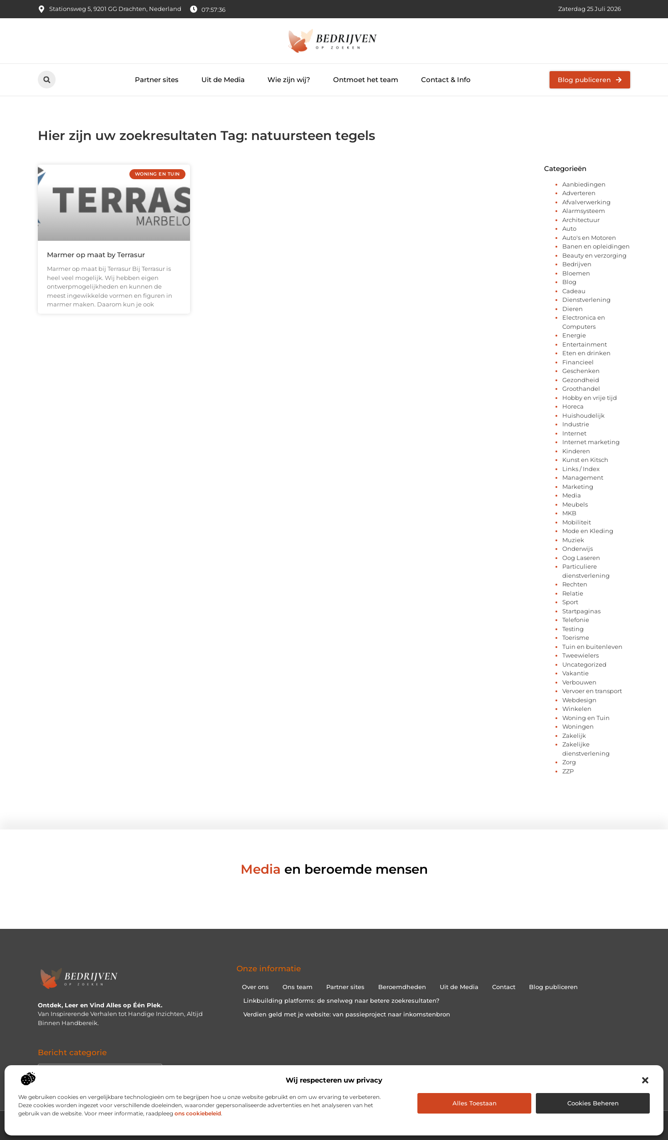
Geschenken (581, 370)
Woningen (578, 726)
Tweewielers (580, 655)
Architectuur (581, 219)
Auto (569, 228)
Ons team (298, 986)
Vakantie (575, 673)
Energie (574, 335)
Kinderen (576, 451)
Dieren (572, 308)
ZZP (568, 771)
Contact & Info (446, 79)
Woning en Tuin (586, 717)
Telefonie (575, 619)
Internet (574, 433)
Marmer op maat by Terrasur (96, 254)
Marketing (577, 486)
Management (582, 477)
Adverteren (579, 193)
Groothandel (581, 388)
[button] (645, 1080)
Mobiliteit (576, 522)
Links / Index (581, 468)
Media (571, 495)
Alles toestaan (474, 1103)
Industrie (575, 424)
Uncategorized (584, 664)
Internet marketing (591, 442)
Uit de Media (223, 79)
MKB (569, 513)
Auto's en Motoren (589, 237)
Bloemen (576, 273)
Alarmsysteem (583, 210)
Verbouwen (579, 682)
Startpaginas (581, 611)
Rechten (574, 584)
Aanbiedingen (584, 184)
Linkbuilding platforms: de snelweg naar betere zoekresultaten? (341, 1000)
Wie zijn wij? (288, 79)
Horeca (573, 406)
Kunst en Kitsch (585, 459)
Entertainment (584, 344)
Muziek (573, 540)
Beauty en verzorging (594, 255)
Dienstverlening (586, 299)
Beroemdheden (402, 986)
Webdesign (579, 700)
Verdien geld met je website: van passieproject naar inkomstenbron (346, 1014)
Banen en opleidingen (596, 246)
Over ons (255, 986)
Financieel (578, 362)
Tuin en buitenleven (592, 646)
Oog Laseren (581, 557)
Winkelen (576, 708)
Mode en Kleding (587, 530)
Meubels (575, 504)
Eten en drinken (586, 353)
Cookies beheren (593, 1103)
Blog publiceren (553, 986)
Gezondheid (580, 379)
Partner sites (157, 79)
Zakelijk (574, 735)
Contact (503, 986)
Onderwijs (577, 548)
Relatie (572, 593)
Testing (573, 628)
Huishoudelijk (583, 415)
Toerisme (575, 637)
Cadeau (574, 291)
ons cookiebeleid (198, 1113)
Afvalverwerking (586, 202)
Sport (570, 602)
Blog (569, 281)
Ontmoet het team (365, 79)
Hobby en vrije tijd (589, 397)
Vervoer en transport (592, 690)
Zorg (569, 762)
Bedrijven (576, 264)
